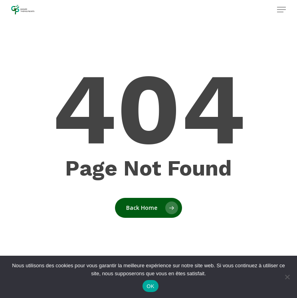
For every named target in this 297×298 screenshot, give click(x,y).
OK (150, 286)
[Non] (287, 277)
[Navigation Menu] (281, 10)
